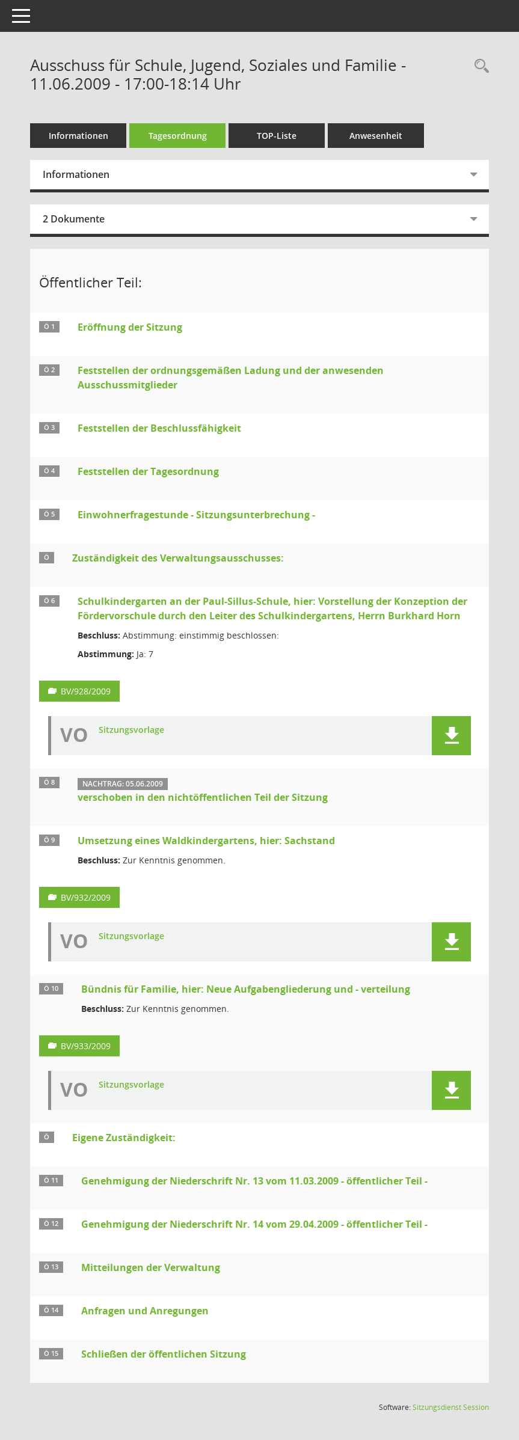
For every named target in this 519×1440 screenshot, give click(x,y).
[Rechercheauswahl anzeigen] (478, 66)
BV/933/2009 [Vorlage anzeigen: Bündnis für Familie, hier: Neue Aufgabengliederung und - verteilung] (86, 1046)
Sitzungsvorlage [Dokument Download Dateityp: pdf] (131, 730)
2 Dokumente (74, 218)
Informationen (78, 135)
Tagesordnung (178, 135)
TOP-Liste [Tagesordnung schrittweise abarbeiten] (276, 135)
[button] (451, 735)
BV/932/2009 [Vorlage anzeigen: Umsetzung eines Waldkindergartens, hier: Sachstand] (86, 897)
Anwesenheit (375, 135)
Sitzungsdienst (451, 1407)
